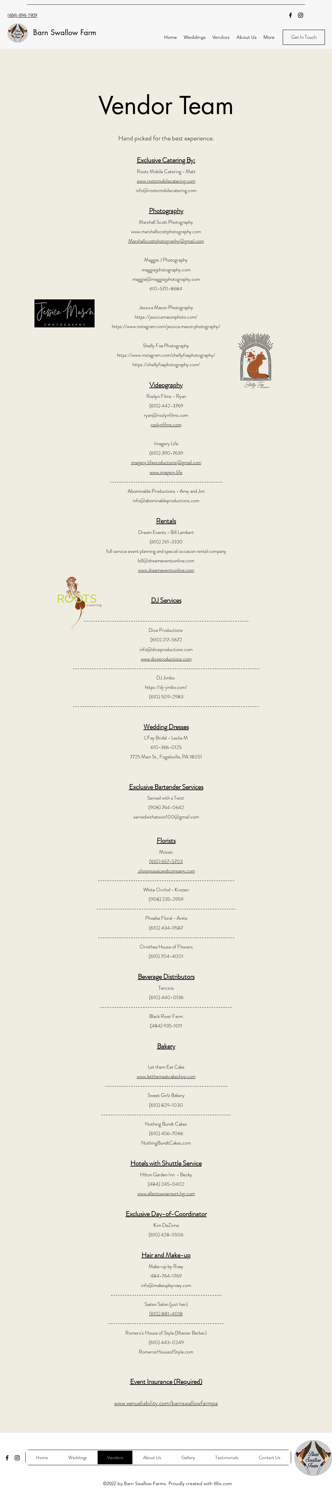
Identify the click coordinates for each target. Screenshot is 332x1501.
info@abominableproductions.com (166, 500)
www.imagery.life (166, 472)
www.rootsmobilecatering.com (166, 181)
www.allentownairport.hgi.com (166, 1193)
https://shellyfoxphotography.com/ (166, 364)
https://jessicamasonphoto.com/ (166, 317)
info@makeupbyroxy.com (166, 1285)
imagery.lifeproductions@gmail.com (166, 462)
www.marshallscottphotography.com (166, 231)
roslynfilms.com (166, 424)
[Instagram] (300, 15)
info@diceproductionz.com (166, 649)
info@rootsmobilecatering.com (166, 190)
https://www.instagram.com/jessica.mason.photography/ (166, 326)
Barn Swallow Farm (64, 32)
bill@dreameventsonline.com (166, 560)
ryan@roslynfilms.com (166, 415)
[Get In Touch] (304, 37)
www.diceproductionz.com (166, 659)
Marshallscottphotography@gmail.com (166, 241)
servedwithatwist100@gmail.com (166, 817)
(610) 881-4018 (166, 1313)
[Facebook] (290, 15)
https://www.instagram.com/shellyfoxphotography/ (166, 355)
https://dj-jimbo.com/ (166, 687)
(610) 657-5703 (166, 861)
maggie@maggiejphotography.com (166, 279)
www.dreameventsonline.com (166, 570)
